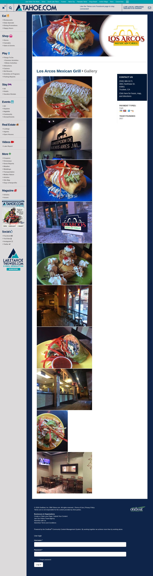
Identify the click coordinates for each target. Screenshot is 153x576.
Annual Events (9, 117)
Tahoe (43, 2)
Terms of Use (79, 507)
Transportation (9, 172)
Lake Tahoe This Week (32, 2)
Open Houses (9, 134)
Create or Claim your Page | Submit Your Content (50, 516)
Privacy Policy (90, 507)
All (5, 88)
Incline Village (103, 2)
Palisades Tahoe (82, 2)
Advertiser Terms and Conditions (45, 523)
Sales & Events (9, 45)
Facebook (8, 236)
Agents (6, 131)
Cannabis (7, 43)
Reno (111, 2)
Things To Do (8, 57)
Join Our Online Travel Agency (44, 518)
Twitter (7, 244)
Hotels (6, 91)
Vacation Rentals (10, 94)
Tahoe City (71, 2)
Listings (7, 129)
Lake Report (8, 146)
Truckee (63, 2)
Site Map (7, 180)
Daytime (7, 109)
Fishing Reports (9, 77)
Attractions (8, 66)
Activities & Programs (12, 74)
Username (38, 540)
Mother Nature (9, 174)
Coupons (7, 158)
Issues (6, 197)
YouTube (8, 238)
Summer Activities (11, 60)
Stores (6, 40)
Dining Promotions (10, 25)
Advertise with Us (40, 520)
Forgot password (45, 559)
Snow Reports (9, 163)
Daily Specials (9, 23)
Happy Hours (8, 28)
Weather (7, 166)
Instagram (8, 241)
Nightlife (7, 111)
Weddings (7, 169)
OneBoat (48, 529)
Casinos (7, 68)
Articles (6, 177)
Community (8, 114)
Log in (38, 564)
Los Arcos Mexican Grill (59, 71)
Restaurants (8, 20)
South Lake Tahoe (53, 2)
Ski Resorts (8, 71)
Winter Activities (11, 63)
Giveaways (8, 161)
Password (38, 550)
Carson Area (119, 2)
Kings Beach (93, 2)
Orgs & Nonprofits (10, 183)
